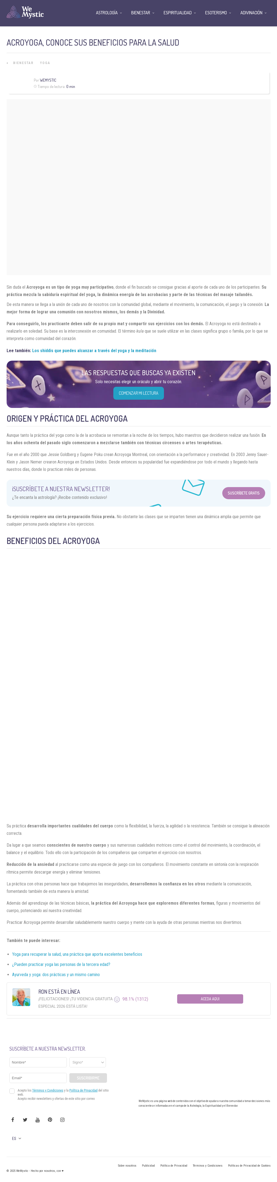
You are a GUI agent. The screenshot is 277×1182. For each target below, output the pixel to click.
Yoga (45, 63)
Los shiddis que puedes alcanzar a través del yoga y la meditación (94, 350)
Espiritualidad (178, 12)
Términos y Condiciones (208, 1165)
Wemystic (48, 80)
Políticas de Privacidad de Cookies (249, 1165)
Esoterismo (216, 12)
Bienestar (23, 63)
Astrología (107, 12)
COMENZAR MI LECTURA (138, 393)
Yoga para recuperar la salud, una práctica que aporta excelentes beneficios (77, 954)
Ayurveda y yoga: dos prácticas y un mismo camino (56, 974)
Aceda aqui (210, 998)
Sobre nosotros (127, 1165)
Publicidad (148, 1165)
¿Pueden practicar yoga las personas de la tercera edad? (61, 964)
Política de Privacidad (173, 1165)
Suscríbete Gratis (244, 493)
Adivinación (251, 12)
